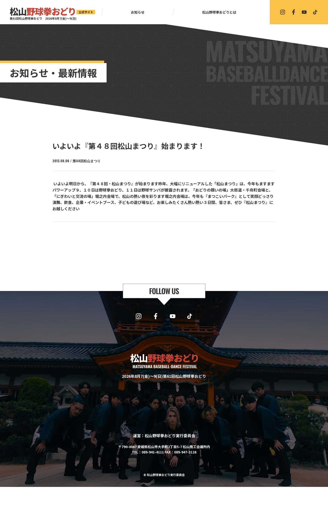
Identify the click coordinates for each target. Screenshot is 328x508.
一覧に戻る (166, 234)
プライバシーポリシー (177, 482)
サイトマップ (145, 482)
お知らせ (137, 12)
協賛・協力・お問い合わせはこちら (164, 468)
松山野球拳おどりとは (219, 12)
